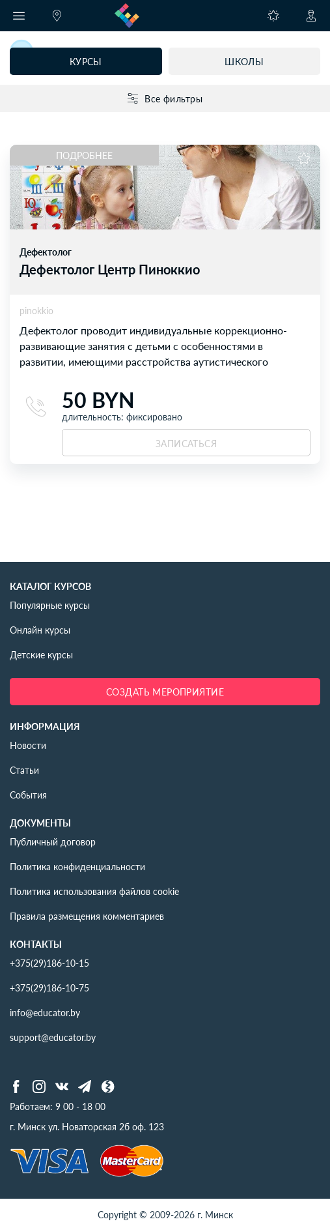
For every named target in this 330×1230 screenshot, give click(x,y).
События (28, 794)
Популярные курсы (50, 604)
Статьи (24, 769)
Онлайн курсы (40, 629)
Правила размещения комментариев (87, 915)
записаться (186, 443)
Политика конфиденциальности (77, 866)
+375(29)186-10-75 (49, 987)
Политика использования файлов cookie (94, 891)
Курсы (86, 61)
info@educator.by (45, 1012)
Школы (244, 61)
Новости (28, 745)
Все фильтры (165, 98)
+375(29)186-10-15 (49, 962)
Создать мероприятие (165, 691)
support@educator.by (53, 1037)
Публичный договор (53, 841)
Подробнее (84, 155)
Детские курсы (41, 654)
